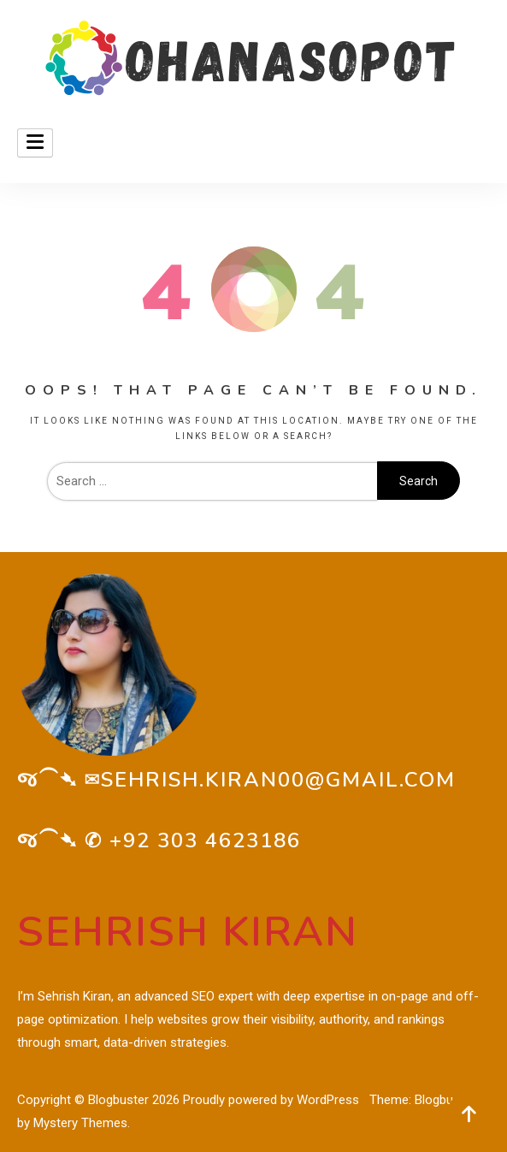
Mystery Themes (80, 1123)
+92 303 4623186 (205, 840)
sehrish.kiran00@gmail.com (278, 779)
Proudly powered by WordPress (273, 1099)
